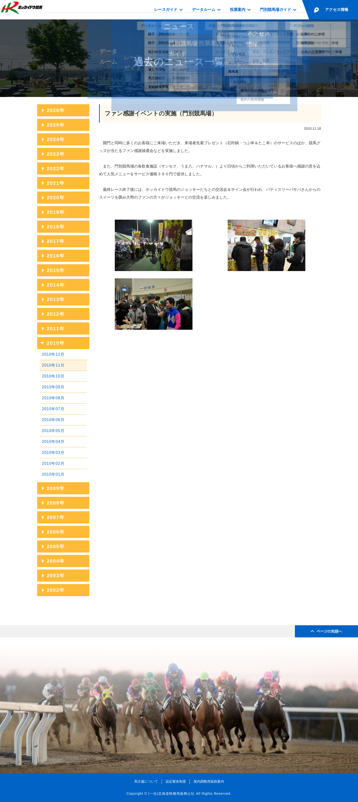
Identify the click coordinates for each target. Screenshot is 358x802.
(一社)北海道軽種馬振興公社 (171, 793)
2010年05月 (53, 431)
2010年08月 (53, 398)
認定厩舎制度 (176, 781)
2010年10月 (53, 376)
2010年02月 (53, 463)
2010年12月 (53, 354)
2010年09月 (53, 387)
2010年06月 (53, 420)
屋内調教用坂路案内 (208, 781)
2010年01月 (53, 474)
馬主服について (146, 781)
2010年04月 (53, 442)
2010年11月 (53, 365)
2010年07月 (53, 409)
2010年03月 (53, 452)
